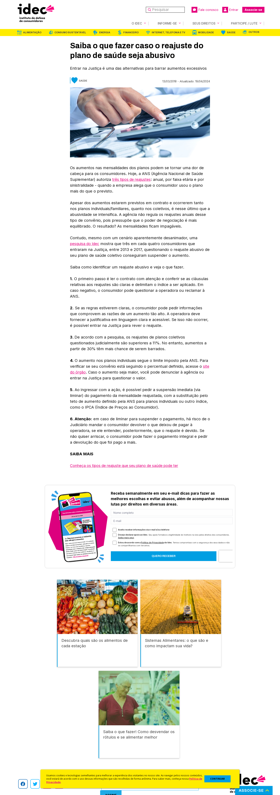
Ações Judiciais (151, 762)
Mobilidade (206, 32)
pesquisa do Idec (85, 243)
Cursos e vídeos (151, 741)
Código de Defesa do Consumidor (163, 736)
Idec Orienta (148, 752)
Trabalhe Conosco (28, 762)
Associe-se (253, 10)
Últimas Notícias (88, 741)
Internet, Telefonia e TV (168, 32)
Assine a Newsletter (91, 762)
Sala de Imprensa (27, 757)
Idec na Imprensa (89, 736)
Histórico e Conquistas (31, 752)
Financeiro (131, 32)
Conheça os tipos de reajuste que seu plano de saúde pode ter (128, 465)
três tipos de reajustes (132, 179)
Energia (104, 32)
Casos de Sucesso (153, 767)
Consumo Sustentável (70, 32)
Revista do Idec (88, 747)
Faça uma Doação (214, 741)
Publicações (86, 757)
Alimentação (32, 32)
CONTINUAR (217, 778)
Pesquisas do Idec (152, 757)
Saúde (231, 32)
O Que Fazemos (27, 741)
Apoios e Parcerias (29, 747)
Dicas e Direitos (151, 747)
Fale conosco (205, 10)
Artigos (83, 752)
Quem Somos (25, 736)
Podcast (83, 767)
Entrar (230, 10)
